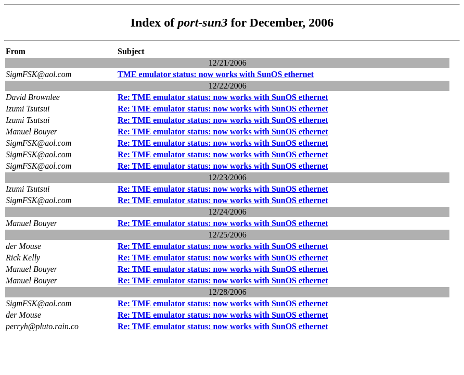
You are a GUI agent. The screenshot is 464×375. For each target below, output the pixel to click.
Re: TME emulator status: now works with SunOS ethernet (223, 97)
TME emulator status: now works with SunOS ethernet (216, 74)
